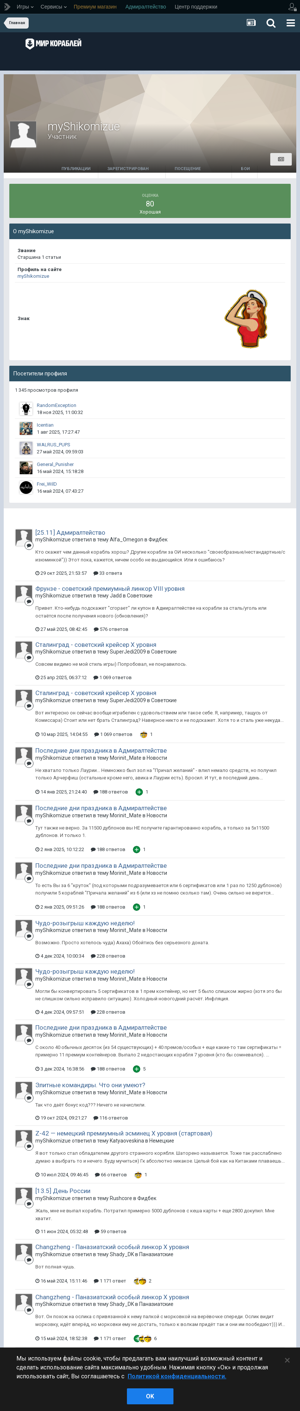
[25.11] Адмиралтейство (70, 532)
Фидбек (158, 539)
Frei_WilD (47, 484)
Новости (157, 758)
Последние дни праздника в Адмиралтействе (101, 750)
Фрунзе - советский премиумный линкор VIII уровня (110, 588)
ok (150, 1396)
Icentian (45, 425)
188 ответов (110, 792)
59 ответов (111, 1231)
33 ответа (107, 573)
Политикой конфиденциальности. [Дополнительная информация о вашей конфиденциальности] (177, 1376)
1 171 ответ (110, 1281)
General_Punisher (55, 464)
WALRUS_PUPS (53, 444)
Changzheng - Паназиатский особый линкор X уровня (112, 1247)
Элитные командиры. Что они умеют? (90, 1085)
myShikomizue (33, 276)
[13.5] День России (62, 1191)
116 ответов (110, 1118)
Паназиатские (156, 1254)
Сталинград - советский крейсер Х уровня (95, 644)
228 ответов (108, 956)
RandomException (56, 405)
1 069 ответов (112, 677)
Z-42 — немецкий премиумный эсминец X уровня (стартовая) (124, 1133)
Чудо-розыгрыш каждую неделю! (85, 923)
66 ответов (111, 1174)
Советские (140, 596)
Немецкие (161, 1141)
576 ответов (111, 629)
